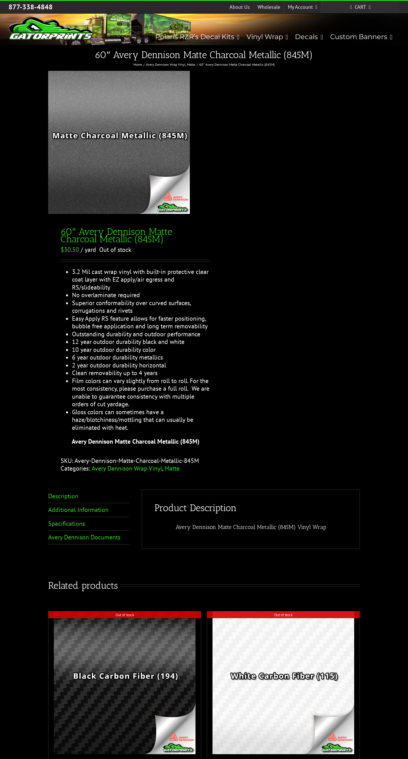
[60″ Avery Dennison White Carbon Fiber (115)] (283, 682)
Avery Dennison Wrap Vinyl (127, 468)
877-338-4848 (30, 7)
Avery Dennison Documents (84, 537)
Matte (172, 468)
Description (63, 496)
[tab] (88, 496)
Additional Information (78, 510)
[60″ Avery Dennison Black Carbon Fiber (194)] (124, 682)
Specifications (66, 524)
